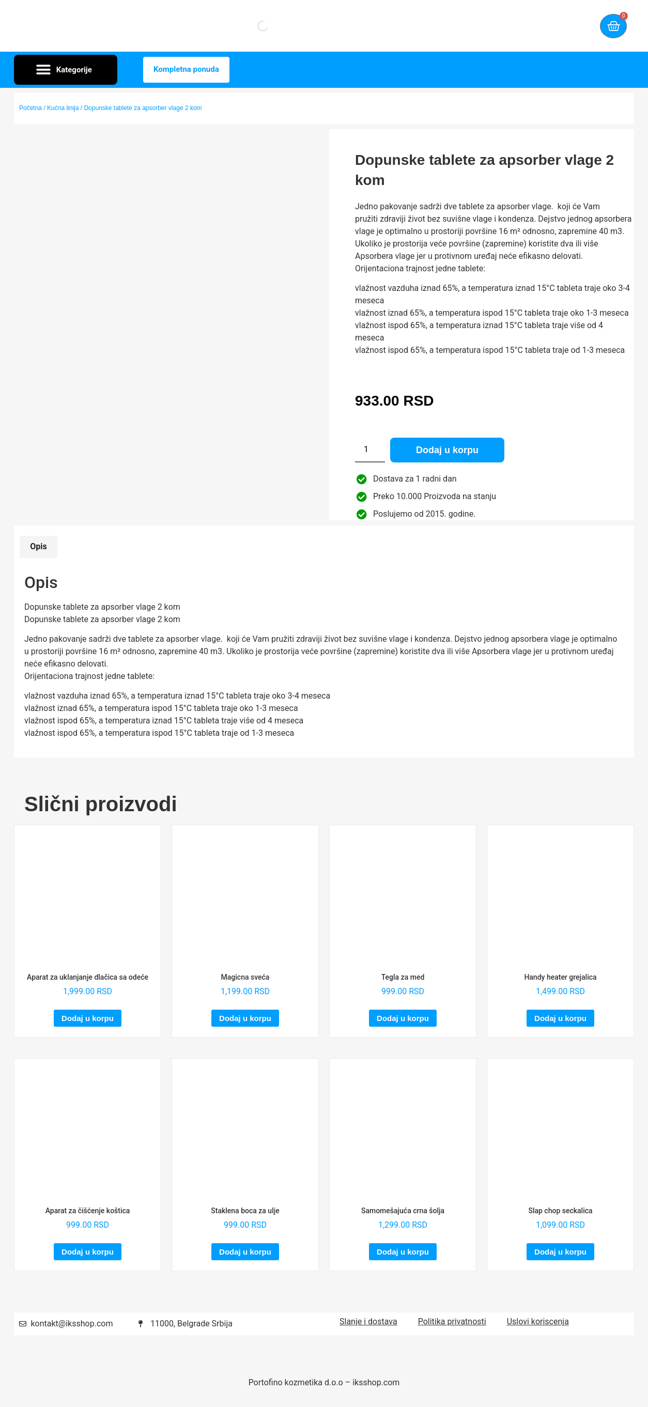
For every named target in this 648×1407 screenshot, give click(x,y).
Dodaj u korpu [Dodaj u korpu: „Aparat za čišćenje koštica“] (87, 1251)
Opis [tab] (38, 546)
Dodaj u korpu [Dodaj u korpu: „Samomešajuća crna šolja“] (403, 1251)
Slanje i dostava (368, 1321)
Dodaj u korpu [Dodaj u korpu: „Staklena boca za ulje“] (245, 1251)
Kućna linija (63, 108)
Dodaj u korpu (447, 450)
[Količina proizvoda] (370, 450)
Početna (30, 108)
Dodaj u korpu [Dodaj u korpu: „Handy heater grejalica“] (560, 1018)
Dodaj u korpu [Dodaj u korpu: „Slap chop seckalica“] (560, 1251)
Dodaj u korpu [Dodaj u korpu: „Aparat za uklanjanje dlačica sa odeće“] (87, 1018)
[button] (65, 70)
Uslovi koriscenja (538, 1321)
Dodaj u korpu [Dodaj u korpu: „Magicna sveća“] (245, 1018)
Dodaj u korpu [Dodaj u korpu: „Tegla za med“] (403, 1018)
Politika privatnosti (452, 1321)
